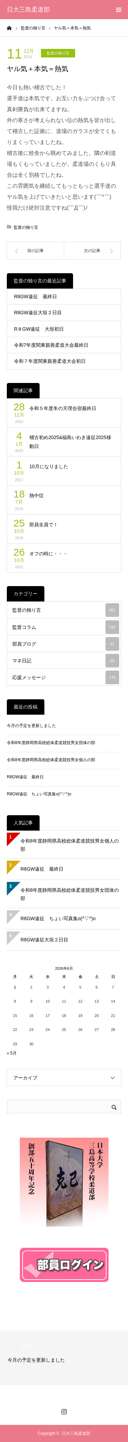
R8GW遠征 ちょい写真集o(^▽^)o (39, 794)
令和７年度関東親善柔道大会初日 (50, 361)
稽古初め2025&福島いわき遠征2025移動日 (70, 442)
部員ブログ (65, 644)
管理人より (31, 1346)
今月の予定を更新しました (31, 725)
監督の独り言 (58, 53)
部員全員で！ (43, 524)
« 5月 (12, 1053)
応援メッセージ (65, 677)
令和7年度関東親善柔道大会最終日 (51, 345)
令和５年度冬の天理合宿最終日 (62, 408)
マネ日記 (65, 660)
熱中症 (36, 495)
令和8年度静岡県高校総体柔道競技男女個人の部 (51, 759)
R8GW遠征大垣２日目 (38, 312)
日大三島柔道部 (28, 9)
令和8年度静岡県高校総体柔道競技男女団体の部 (51, 742)
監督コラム (65, 627)
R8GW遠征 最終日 (35, 296)
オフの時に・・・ (48, 553)
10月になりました (48, 466)
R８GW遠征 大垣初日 (39, 329)
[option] (64, 1358)
